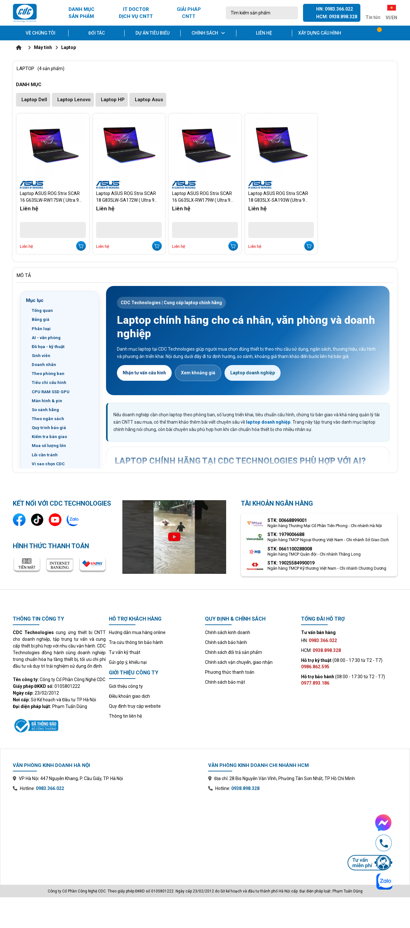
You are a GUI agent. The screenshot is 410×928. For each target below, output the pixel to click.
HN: (319, 640)
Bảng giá (40, 319)
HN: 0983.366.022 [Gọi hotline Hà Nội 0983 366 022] (334, 9)
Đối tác (96, 33)
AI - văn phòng (46, 337)
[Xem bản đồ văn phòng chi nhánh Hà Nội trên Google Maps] (107, 833)
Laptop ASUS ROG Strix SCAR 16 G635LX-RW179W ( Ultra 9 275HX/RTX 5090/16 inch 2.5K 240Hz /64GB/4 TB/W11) (202, 197)
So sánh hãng (45, 409)
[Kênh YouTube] (55, 519)
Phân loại (41, 328)
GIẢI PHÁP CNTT (189, 13)
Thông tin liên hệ (125, 716)
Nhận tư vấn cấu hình (144, 372)
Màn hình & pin (47, 400)
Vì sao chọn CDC (48, 463)
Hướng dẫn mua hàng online (137, 632)
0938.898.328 (245, 788)
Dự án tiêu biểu (152, 33)
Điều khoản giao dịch (129, 696)
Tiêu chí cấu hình (49, 382)
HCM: (321, 650)
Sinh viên (41, 355)
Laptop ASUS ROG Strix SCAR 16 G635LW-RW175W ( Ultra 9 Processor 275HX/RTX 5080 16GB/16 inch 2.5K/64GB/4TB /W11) (50, 197)
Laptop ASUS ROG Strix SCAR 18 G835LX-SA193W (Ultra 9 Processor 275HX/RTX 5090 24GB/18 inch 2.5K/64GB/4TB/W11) (278, 197)
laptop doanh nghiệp (268, 422)
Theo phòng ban (48, 373)
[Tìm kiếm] (291, 12)
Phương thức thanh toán (229, 672)
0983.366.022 (50, 788)
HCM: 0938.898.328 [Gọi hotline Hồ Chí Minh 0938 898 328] (336, 16)
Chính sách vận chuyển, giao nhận (239, 662)
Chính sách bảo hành (226, 642)
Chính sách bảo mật (225, 682)
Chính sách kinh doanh (227, 632)
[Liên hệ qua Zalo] (73, 519)
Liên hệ (264, 33)
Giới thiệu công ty (126, 686)
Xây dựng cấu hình (319, 33)
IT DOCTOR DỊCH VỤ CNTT (136, 13)
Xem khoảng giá (198, 372)
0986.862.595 (315, 666)
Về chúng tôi (40, 33)
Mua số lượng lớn (49, 445)
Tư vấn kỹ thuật (124, 652)
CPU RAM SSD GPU (51, 391)
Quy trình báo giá (49, 427)
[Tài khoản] (392, 32)
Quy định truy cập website (135, 706)
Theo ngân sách (48, 418)
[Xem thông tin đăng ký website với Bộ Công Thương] (59, 725)
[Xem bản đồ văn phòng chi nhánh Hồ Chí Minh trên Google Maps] (302, 833)
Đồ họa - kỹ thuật (48, 346)
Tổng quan (42, 310)
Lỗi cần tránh (45, 454)
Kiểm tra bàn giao (49, 436)
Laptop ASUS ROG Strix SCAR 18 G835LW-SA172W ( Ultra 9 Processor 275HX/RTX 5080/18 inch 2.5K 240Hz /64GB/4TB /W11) (128, 197)
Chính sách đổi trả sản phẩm (233, 652)
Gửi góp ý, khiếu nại (128, 662)
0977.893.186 (315, 683)
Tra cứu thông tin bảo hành (136, 642)
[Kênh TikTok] (37, 519)
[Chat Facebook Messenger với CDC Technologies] (370, 822)
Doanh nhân (44, 364)
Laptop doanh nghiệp (252, 372)
